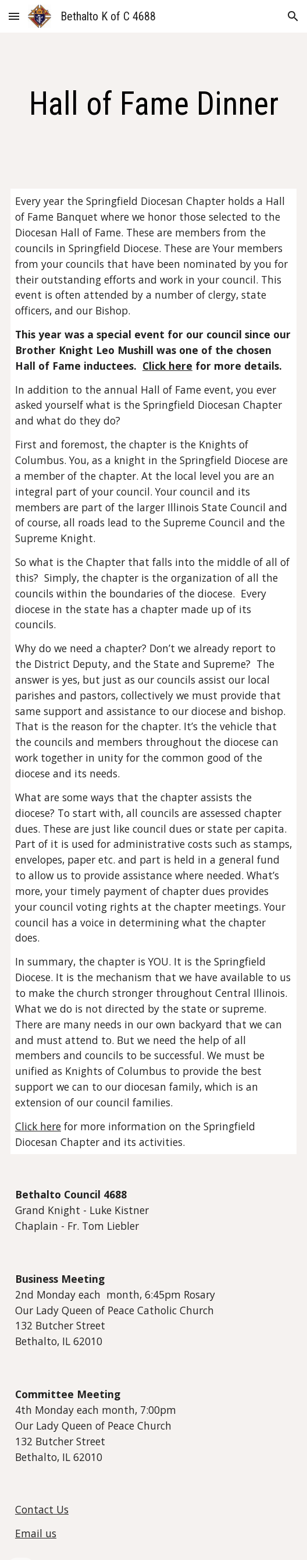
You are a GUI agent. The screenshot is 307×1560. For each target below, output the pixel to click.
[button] (14, 16)
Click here (38, 1126)
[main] (153, 103)
